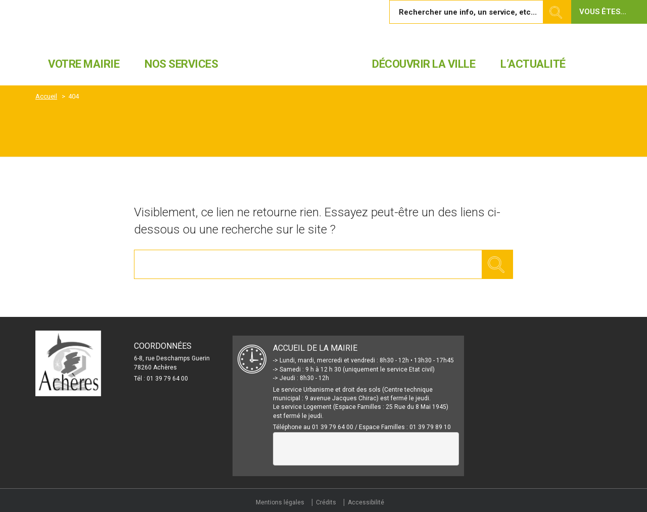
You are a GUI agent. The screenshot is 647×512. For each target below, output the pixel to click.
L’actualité (533, 64)
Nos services (181, 64)
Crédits (326, 502)
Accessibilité (366, 502)
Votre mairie (83, 64)
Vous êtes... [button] (602, 11)
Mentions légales (280, 502)
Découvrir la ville (423, 64)
